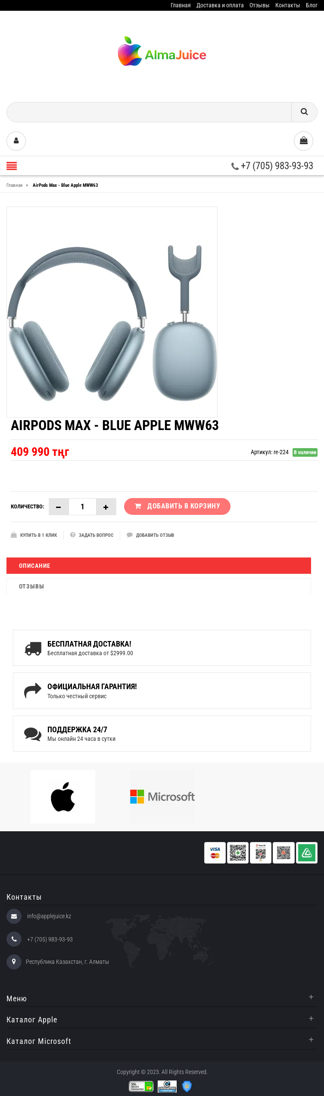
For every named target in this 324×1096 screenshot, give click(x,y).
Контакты (287, 5)
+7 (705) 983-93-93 (272, 166)
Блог (312, 5)
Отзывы (259, 5)
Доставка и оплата (220, 5)
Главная (181, 5)
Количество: (27, 506)
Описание (34, 565)
